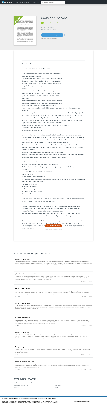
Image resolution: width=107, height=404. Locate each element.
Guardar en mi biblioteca (75, 35)
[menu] (104, 2)
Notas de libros (35, 2)
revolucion (16, 387)
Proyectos (57, 387)
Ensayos (27, 6)
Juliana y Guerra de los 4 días (21, 385)
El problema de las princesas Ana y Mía (23, 382)
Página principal (18, 6)
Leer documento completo (52, 35)
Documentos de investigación (23, 2)
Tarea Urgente (58, 385)
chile (56, 382)
